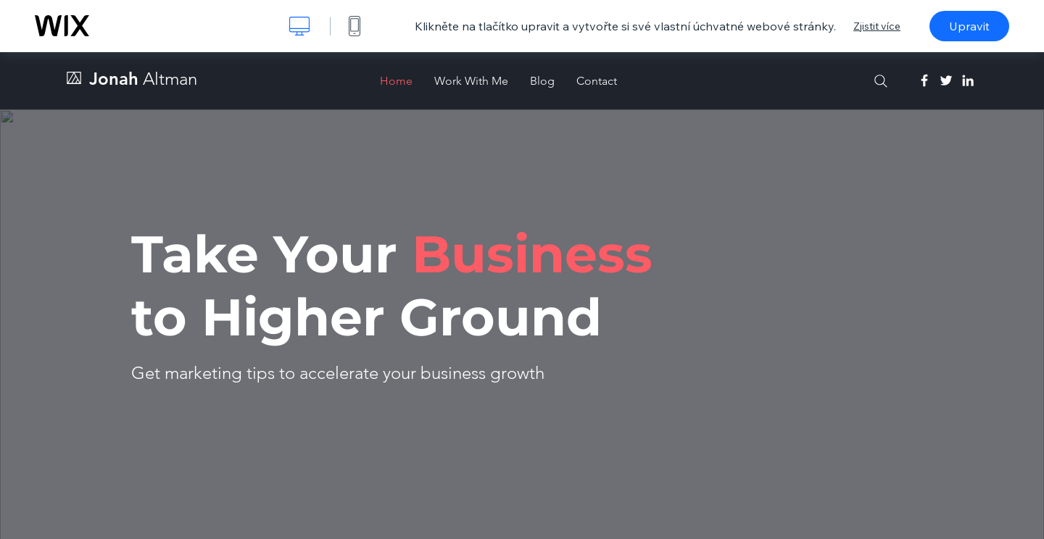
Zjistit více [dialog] (876, 26)
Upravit (969, 26)
